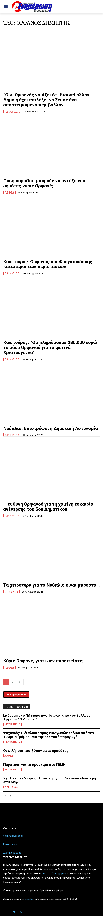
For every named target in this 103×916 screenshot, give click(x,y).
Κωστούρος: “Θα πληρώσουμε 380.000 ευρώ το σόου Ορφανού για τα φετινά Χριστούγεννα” (50, 347)
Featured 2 (12, 724)
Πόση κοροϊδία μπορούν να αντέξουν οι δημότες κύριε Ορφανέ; (45, 183)
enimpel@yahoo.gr (13, 835)
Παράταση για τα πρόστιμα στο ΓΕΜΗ (34, 764)
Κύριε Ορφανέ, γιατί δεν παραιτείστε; (43, 661)
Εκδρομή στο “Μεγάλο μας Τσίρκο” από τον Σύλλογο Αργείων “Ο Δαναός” (47, 717)
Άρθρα (9, 192)
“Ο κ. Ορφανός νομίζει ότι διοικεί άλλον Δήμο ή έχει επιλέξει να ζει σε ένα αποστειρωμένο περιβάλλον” (46, 100)
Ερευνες (11, 591)
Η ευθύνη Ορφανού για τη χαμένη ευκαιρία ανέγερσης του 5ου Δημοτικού (48, 506)
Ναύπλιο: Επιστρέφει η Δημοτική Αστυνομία (50, 428)
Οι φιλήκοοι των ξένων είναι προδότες (35, 751)
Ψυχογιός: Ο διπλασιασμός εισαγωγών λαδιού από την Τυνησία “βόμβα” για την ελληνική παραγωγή (48, 735)
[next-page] (26, 682)
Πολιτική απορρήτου (54, 873)
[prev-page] (5, 796)
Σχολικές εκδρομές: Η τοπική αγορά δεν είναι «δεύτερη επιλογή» (49, 780)
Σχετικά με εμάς (12, 852)
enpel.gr (29, 899)
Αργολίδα (12, 111)
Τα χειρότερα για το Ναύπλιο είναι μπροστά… (51, 585)
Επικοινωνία (10, 844)
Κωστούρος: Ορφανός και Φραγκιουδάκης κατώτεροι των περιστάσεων (47, 264)
